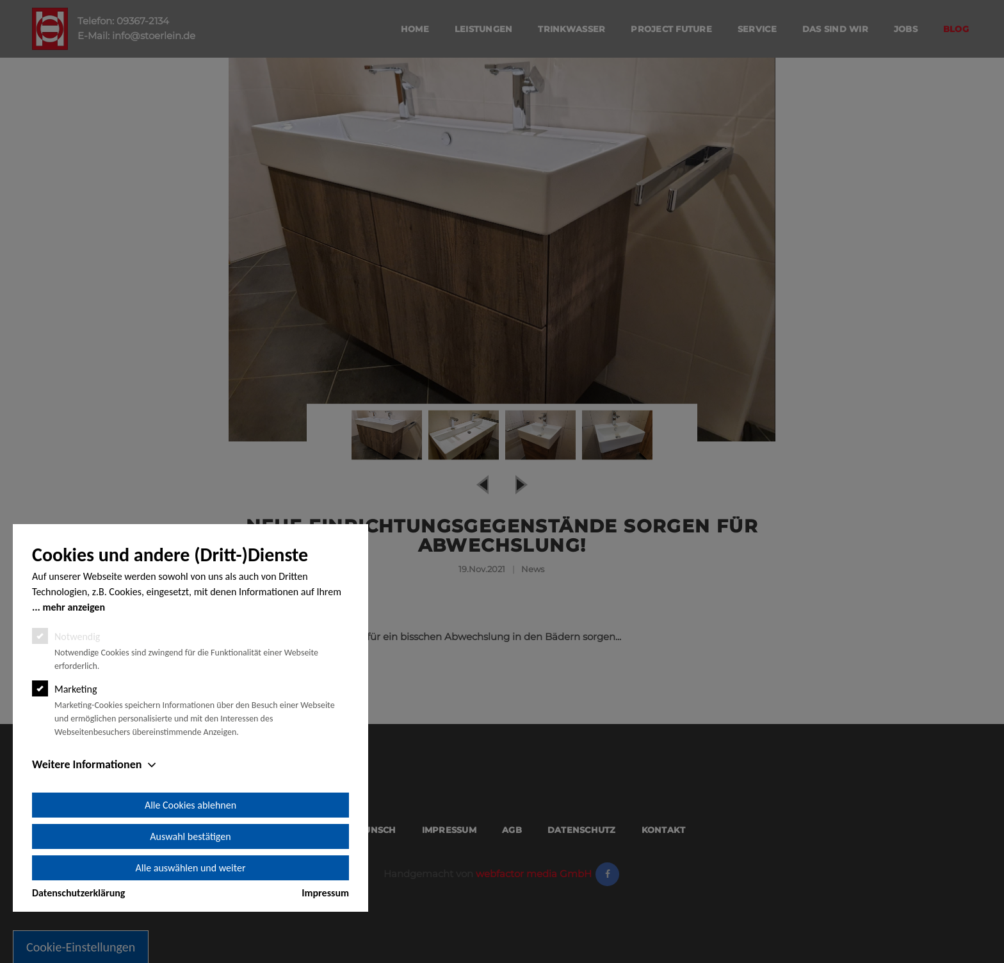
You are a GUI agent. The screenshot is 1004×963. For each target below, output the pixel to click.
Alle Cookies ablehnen (190, 805)
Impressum (325, 893)
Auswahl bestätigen (190, 836)
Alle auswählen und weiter (191, 868)
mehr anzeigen (73, 607)
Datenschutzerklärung (78, 893)
